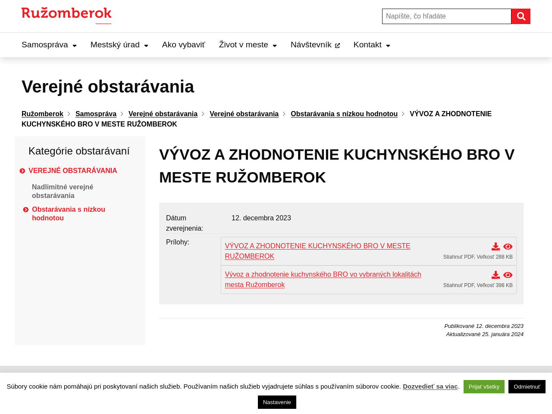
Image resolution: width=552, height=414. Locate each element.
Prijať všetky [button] (484, 386)
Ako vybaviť (183, 44)
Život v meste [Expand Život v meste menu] (248, 44)
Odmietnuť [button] (527, 386)
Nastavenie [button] (277, 402)
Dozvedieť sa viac (430, 386)
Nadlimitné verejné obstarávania (62, 191)
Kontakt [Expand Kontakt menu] (372, 44)
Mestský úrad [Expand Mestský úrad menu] (119, 44)
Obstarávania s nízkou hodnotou (68, 214)
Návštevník (311, 44)
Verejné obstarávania (72, 170)
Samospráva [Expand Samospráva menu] (49, 44)
